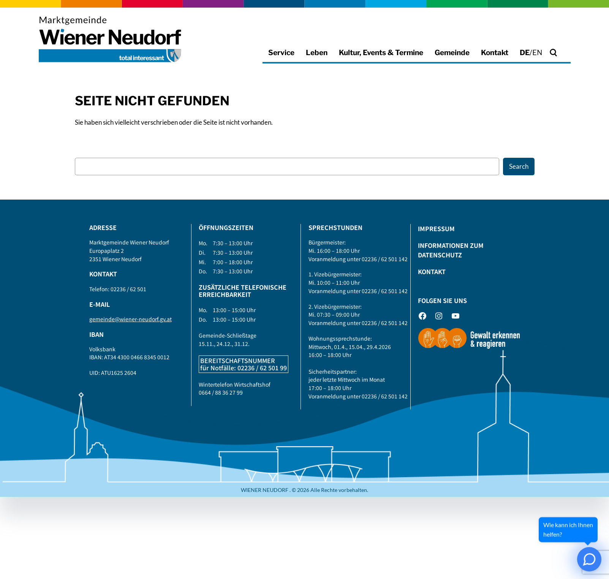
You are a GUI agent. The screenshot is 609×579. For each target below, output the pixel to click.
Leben (316, 52)
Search (518, 166)
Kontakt (494, 52)
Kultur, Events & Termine (381, 52)
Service (281, 52)
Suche (564, 52)
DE (525, 52)
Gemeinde (452, 52)
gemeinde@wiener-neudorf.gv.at (130, 319)
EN (537, 52)
